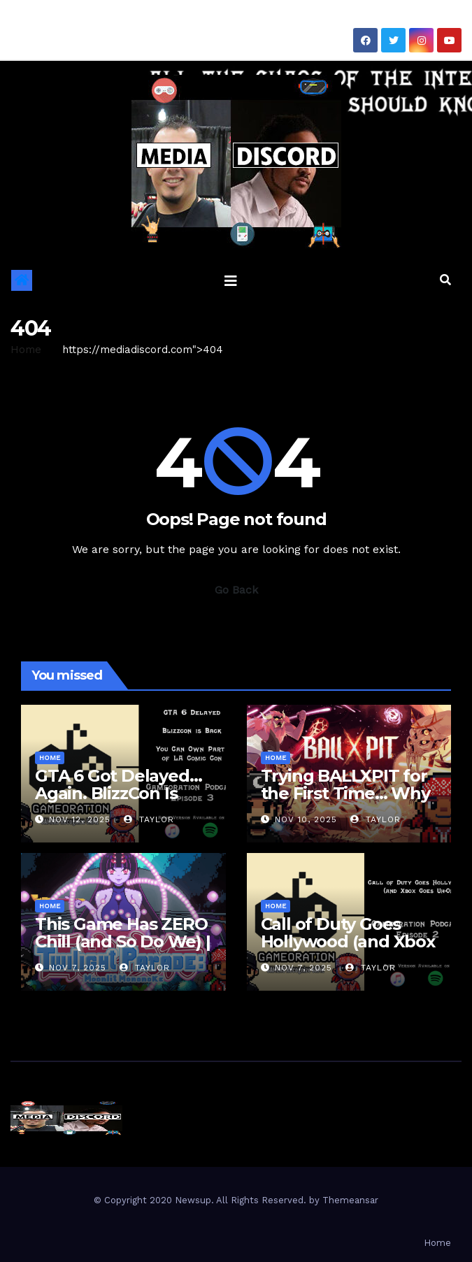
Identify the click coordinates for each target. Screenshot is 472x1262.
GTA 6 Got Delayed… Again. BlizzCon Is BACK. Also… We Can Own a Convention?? (120, 802)
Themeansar (350, 1200)
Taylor (149, 819)
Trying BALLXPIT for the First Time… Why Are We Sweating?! (345, 793)
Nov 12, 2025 (79, 819)
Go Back (236, 589)
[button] (445, 280)
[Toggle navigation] (230, 280)
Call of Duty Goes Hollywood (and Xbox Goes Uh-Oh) (348, 941)
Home (25, 349)
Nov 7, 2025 (77, 968)
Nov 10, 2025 (306, 819)
